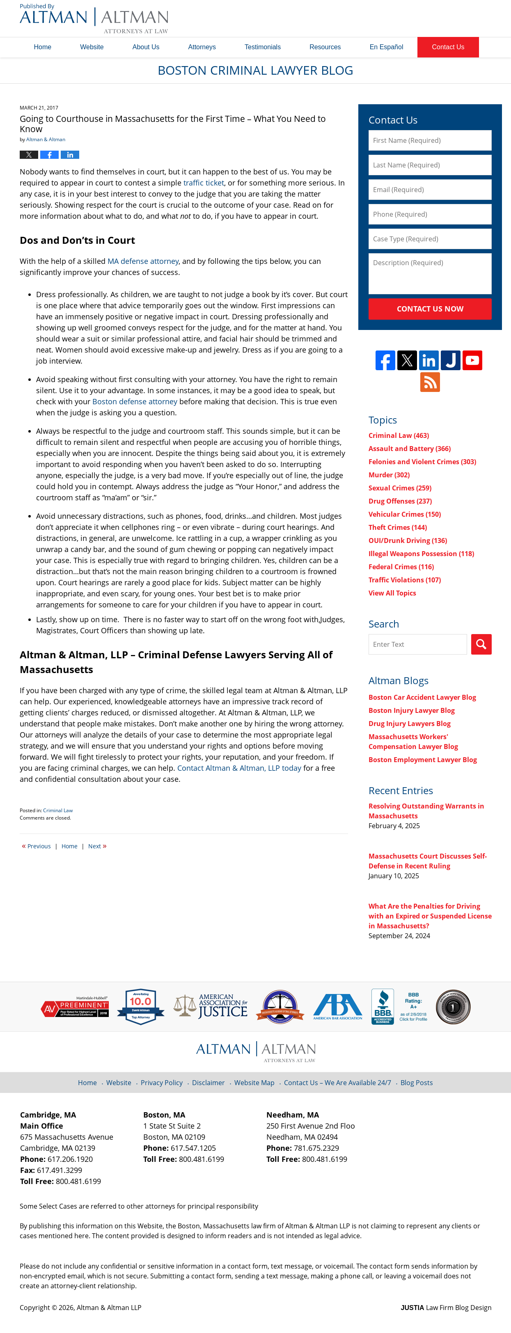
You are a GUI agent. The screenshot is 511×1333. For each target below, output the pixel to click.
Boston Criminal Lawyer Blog (94, 18)
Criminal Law (58, 810)
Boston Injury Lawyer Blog (412, 710)
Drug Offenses (400, 501)
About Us (146, 47)
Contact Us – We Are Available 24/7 (337, 1082)
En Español (386, 47)
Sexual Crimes (400, 487)
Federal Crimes (401, 566)
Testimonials (263, 47)
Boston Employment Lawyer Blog (423, 759)
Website (92, 47)
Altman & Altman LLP (109, 1307)
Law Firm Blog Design (446, 1307)
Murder (389, 474)
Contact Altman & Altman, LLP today (239, 768)
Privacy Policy (162, 1082)
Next (97, 845)
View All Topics (392, 593)
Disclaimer (208, 1082)
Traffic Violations (405, 579)
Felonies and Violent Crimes (422, 461)
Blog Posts (417, 1082)
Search (481, 644)
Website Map (254, 1082)
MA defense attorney (143, 261)
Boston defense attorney (134, 401)
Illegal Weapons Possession (421, 553)
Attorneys (202, 47)
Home (43, 47)
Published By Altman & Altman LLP (408, 18)
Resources (325, 47)
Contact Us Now (430, 309)
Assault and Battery (410, 448)
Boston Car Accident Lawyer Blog (422, 697)
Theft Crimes (398, 527)
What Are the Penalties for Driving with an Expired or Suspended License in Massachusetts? (430, 916)
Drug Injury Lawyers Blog (410, 723)
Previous (36, 845)
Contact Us (448, 47)
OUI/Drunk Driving (408, 540)
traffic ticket (203, 183)
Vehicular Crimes (405, 514)
